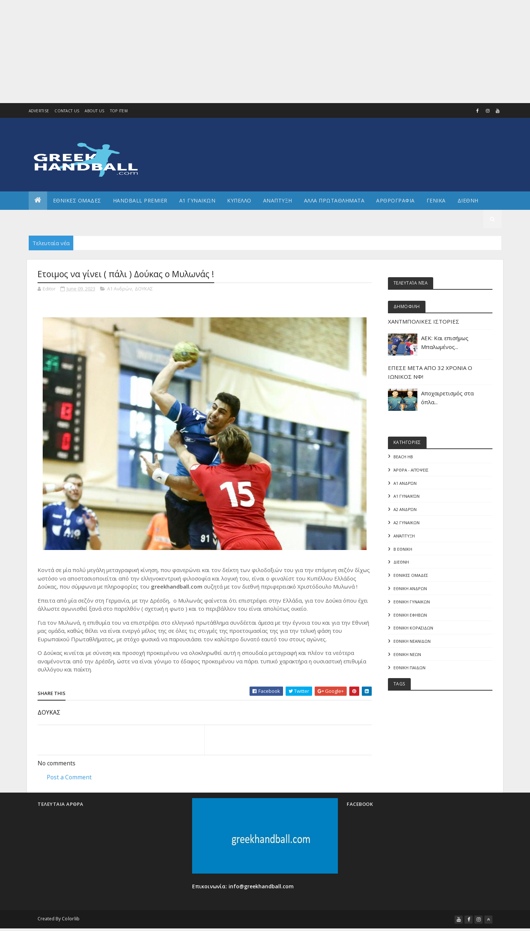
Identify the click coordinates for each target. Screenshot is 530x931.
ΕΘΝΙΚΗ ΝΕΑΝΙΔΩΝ (412, 642)
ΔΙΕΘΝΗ (401, 562)
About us (94, 110)
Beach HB (403, 456)
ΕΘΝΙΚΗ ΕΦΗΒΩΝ (410, 615)
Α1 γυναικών (406, 496)
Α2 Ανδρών (405, 509)
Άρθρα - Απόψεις (410, 470)
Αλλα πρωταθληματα (334, 200)
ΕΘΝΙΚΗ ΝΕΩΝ (407, 655)
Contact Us (66, 110)
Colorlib (71, 920)
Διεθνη (467, 200)
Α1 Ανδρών (119, 288)
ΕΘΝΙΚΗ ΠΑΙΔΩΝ (409, 668)
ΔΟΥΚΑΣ (144, 288)
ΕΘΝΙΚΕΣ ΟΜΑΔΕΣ (77, 200)
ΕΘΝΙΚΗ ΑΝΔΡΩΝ (410, 589)
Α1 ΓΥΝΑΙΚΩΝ (197, 200)
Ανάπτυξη (404, 536)
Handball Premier (140, 200)
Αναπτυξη (277, 200)
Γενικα (436, 200)
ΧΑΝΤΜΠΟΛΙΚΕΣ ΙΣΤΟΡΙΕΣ (423, 321)
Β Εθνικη (402, 549)
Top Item (119, 110)
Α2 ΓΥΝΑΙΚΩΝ (406, 523)
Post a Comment (69, 777)
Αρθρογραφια (395, 200)
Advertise (39, 110)
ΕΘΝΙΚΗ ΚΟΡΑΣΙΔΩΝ (413, 629)
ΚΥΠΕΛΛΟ (239, 200)
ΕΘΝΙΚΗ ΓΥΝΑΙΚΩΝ (411, 602)
